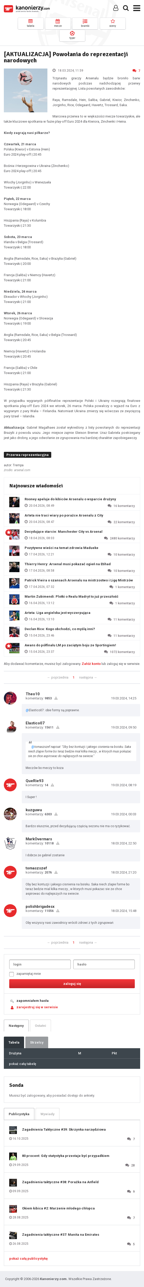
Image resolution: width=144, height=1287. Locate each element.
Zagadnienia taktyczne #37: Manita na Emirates (60, 1235)
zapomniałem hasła (32, 1001)
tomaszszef (36, 868)
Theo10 (33, 694)
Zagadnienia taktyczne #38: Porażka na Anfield (60, 1182)
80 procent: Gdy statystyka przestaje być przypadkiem (65, 1156)
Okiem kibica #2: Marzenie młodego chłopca (58, 1208)
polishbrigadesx (40, 906)
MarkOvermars (39, 839)
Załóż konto (91, 664)
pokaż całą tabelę (22, 1064)
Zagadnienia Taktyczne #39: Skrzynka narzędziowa (64, 1129)
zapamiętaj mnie (25, 974)
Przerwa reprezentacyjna (27, 455)
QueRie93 (35, 780)
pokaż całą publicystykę (28, 1258)
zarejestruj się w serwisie (37, 1007)
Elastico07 (35, 723)
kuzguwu (34, 810)
